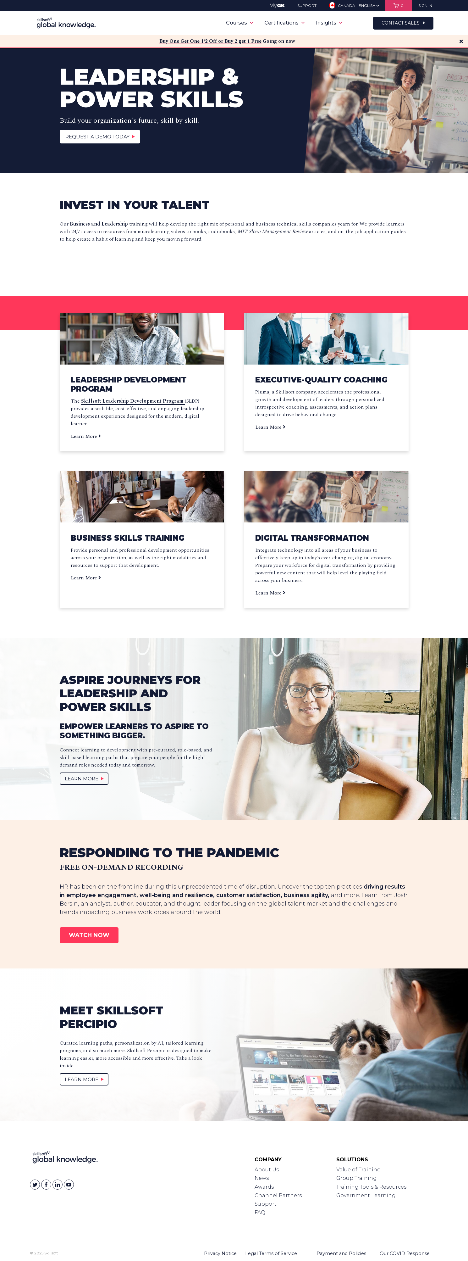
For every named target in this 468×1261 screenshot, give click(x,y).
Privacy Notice (220, 1253)
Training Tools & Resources (371, 1187)
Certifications (284, 23)
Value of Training (358, 1170)
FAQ (260, 1212)
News (262, 1178)
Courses (239, 23)
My (277, 5)
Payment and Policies (341, 1253)
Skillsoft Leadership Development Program (133, 401)
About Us (267, 1170)
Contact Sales (403, 23)
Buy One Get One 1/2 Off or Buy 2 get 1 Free (210, 41)
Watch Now (89, 935)
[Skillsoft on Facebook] (46, 1185)
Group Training (356, 1178)
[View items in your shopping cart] (398, 5)
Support (266, 1204)
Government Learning (366, 1195)
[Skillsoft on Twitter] (35, 1185)
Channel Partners (278, 1195)
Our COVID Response (405, 1253)
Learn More (86, 436)
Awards (264, 1187)
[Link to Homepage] (65, 1159)
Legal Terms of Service (271, 1253)
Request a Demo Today (100, 137)
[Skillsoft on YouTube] (69, 1185)
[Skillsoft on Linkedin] (57, 1185)
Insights (329, 23)
